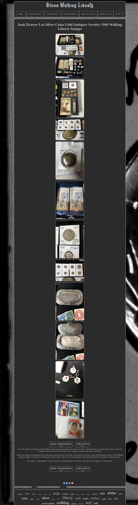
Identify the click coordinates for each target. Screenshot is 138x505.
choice (80, 504)
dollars (95, 498)
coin (78, 498)
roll (96, 503)
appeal (95, 494)
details (39, 494)
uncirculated (48, 503)
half (88, 503)
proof (73, 504)
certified (65, 494)
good (104, 499)
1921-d (88, 494)
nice (120, 494)
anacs (45, 494)
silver (46, 498)
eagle (32, 499)
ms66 (72, 494)
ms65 (86, 498)
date (102, 493)
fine (116, 498)
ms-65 (58, 499)
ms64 (37, 499)
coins (24, 498)
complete (20, 494)
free (110, 499)
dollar (111, 493)
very (50, 494)
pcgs (56, 493)
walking (63, 503)
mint (27, 493)
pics (83, 494)
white (77, 494)
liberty (67, 498)
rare (34, 494)
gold (53, 499)
